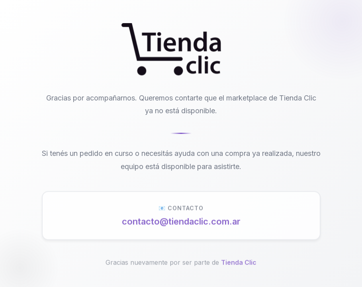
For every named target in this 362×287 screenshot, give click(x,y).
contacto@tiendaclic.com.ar (181, 223)
